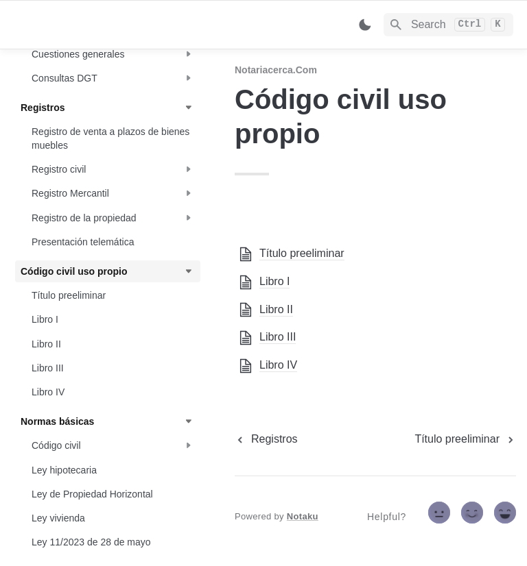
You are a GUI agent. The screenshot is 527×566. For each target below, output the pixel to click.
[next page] (465, 439)
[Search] (448, 24)
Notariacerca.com (276, 69)
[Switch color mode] (365, 24)
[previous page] (266, 439)
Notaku (302, 516)
